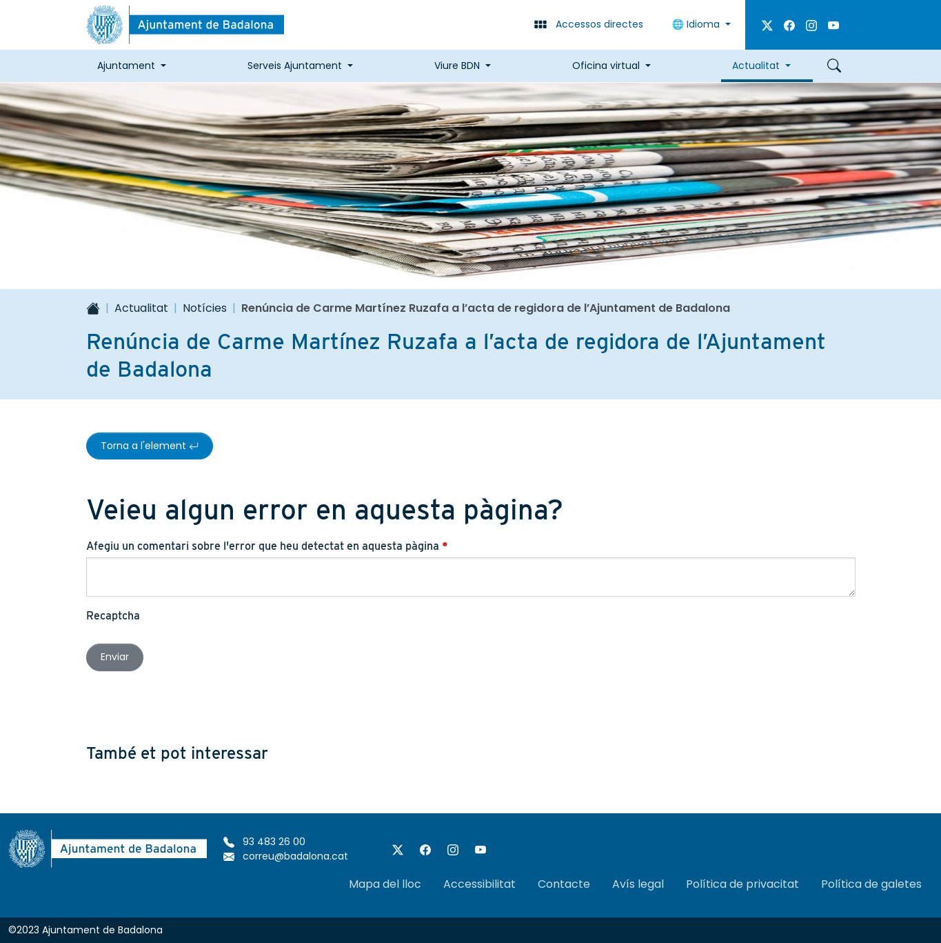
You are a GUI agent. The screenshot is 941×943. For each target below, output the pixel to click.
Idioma (697, 24)
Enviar (115, 657)
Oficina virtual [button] (606, 65)
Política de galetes (871, 884)
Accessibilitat (479, 884)
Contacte (564, 884)
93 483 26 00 (264, 841)
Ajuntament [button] (126, 65)
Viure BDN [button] (457, 65)
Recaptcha (113, 615)
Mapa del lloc (385, 884)
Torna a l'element (150, 446)
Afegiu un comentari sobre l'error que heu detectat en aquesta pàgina (267, 546)
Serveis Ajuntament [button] (294, 65)
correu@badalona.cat (285, 856)
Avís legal (638, 884)
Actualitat (141, 308)
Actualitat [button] (756, 65)
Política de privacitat (742, 884)
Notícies (205, 308)
